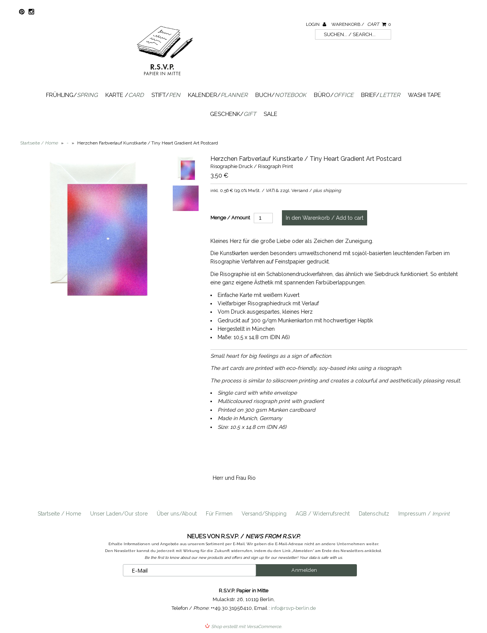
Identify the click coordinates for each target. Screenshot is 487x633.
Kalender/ (218, 95)
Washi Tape (424, 95)
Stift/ (165, 95)
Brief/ (380, 95)
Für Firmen (219, 514)
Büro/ (333, 95)
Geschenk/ (233, 114)
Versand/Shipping (264, 514)
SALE (270, 114)
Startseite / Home (59, 514)
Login (316, 24)
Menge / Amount (230, 218)
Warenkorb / (361, 24)
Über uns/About (177, 514)
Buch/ (280, 95)
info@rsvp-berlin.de (293, 608)
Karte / (124, 95)
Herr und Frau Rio (234, 478)
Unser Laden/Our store (119, 514)
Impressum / (424, 514)
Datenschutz (374, 514)
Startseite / (39, 143)
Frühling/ (72, 95)
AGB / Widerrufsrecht (323, 514)
